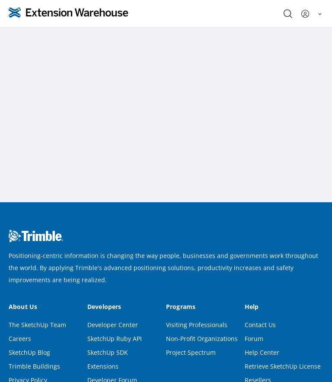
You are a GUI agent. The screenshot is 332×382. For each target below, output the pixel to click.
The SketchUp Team (37, 325)
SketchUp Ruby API (114, 338)
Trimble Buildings (34, 366)
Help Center (262, 352)
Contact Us (260, 325)
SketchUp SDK (107, 352)
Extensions (102, 366)
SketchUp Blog (29, 352)
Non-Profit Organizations (202, 338)
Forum (254, 338)
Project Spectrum (191, 352)
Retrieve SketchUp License (283, 366)
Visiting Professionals (196, 325)
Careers (20, 338)
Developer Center (112, 325)
